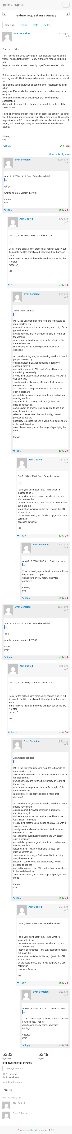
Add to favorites (12, 1082)
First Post (9, 25)
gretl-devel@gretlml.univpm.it (17, 1063)
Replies (23, 25)
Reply (6, 146)
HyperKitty (35, 1130)
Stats (35, 25)
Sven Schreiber (22, 33)
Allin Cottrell (26, 218)
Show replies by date (59, 154)
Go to (47, 25)
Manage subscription (14, 1068)
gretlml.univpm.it (12, 4)
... (6, 179)
